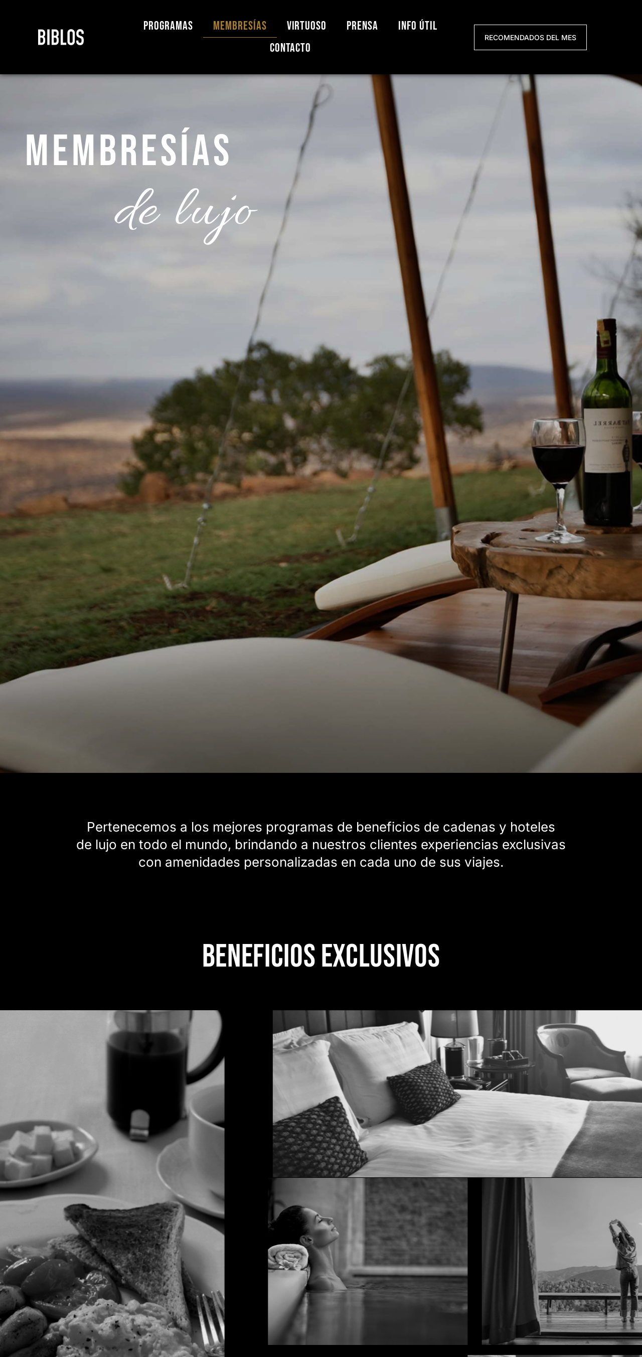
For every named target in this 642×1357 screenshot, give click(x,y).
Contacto (290, 48)
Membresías (240, 26)
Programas (168, 26)
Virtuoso (307, 26)
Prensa (362, 26)
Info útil (417, 26)
